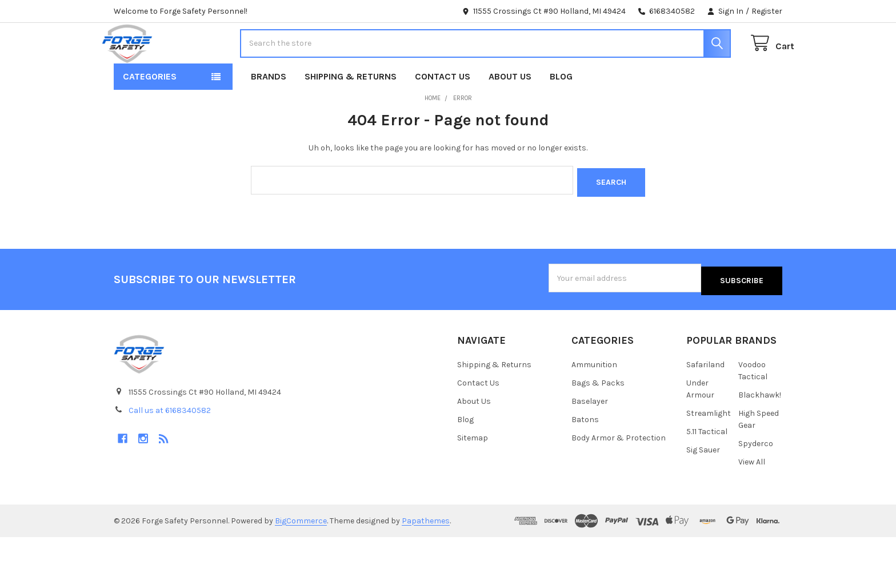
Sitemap (472, 469)
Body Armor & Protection (618, 469)
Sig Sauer (703, 481)
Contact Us (442, 112)
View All (751, 493)
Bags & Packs (598, 414)
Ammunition (594, 395)
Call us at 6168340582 (170, 441)
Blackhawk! (759, 426)
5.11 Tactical (706, 462)
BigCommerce (301, 552)
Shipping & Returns (351, 112)
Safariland (705, 395)
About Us (510, 112)
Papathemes (426, 552)
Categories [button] (150, 112)
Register (766, 11)
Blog (561, 112)
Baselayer (589, 432)
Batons (585, 450)
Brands (268, 112)
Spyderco (755, 474)
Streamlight (708, 444)
